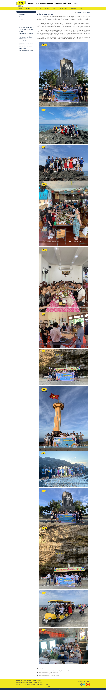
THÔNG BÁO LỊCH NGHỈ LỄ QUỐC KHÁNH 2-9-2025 (48, 675)
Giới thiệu (28, 8)
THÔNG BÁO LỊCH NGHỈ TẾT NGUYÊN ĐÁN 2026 (48, 672)
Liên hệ (81, 8)
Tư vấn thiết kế (63, 8)
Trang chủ (20, 8)
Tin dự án (21, 19)
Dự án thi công (37, 8)
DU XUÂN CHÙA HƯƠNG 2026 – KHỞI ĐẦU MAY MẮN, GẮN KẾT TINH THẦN (53, 671)
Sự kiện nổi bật (22, 14)
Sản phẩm (47, 8)
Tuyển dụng (73, 8)
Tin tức (54, 8)
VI (85, 8)
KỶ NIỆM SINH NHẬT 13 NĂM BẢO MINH (46, 674)
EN (88, 8)
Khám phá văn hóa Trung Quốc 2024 (26, 50)
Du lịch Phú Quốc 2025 (23, 40)
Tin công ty (21, 16)
